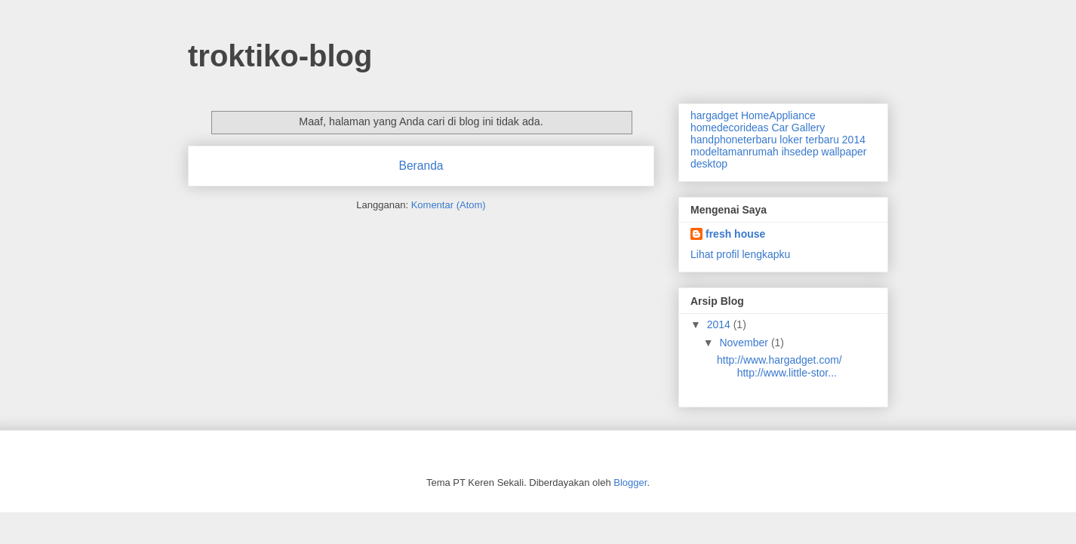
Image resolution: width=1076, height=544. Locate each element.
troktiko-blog (280, 55)
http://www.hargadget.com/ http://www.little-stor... (779, 366)
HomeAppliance (778, 115)
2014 (720, 324)
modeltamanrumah (734, 152)
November (744, 343)
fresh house (735, 234)
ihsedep (800, 152)
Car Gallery (798, 127)
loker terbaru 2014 (822, 140)
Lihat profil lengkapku (740, 254)
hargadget (714, 115)
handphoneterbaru (733, 140)
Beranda (421, 165)
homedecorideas (729, 127)
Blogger (630, 482)
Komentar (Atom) (448, 205)
